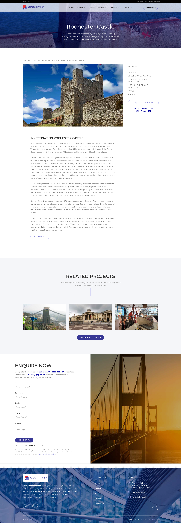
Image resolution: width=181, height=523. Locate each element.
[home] (33, 7)
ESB (32, 522)
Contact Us (150, 7)
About (100, 483)
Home (71, 7)
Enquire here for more (143, 103)
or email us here (143, 111)
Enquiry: (18, 423)
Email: (17, 403)
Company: (19, 393)
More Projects (39, 237)
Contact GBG (103, 504)
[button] (82, 7)
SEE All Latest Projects (90, 337)
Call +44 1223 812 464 (143, 109)
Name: (17, 383)
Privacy (154, 522)
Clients (128, 7)
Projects (101, 499)
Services (101, 494)
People (92, 7)
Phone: (17, 413)
